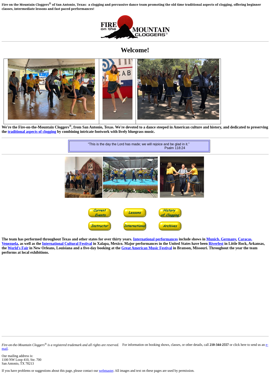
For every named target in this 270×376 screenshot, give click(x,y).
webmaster (106, 370)
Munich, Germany (221, 239)
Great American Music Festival (146, 248)
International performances (155, 239)
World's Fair (18, 248)
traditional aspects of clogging (32, 131)
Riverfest (216, 243)
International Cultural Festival (67, 243)
